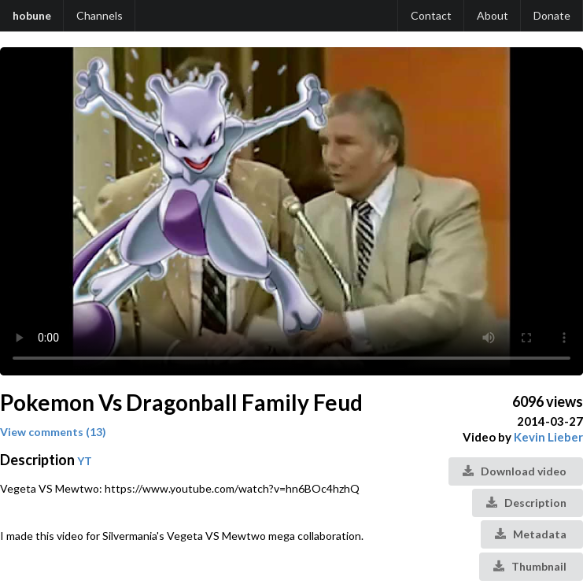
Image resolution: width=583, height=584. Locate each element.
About (492, 15)
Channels (99, 15)
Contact (431, 15)
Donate (551, 15)
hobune (32, 15)
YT (84, 461)
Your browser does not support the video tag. (291, 211)
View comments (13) (53, 431)
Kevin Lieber (548, 437)
